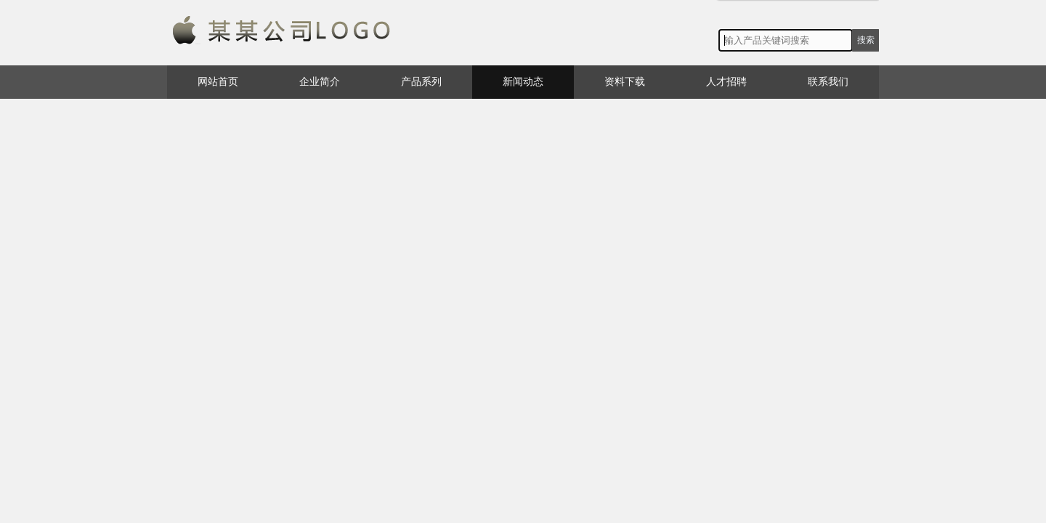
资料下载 (624, 81)
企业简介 (319, 81)
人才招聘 (726, 81)
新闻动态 (523, 81)
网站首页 (218, 81)
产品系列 (421, 81)
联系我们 (828, 81)
